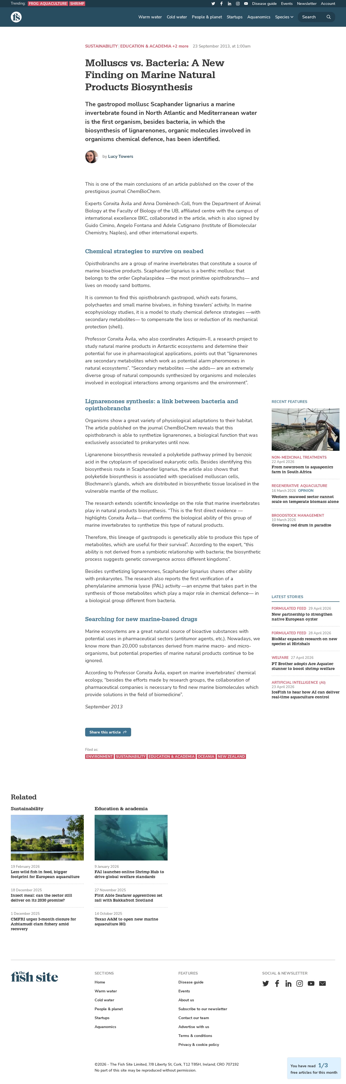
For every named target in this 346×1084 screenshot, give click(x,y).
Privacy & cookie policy (198, 1044)
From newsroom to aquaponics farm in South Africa (302, 470)
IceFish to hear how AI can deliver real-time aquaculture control (306, 695)
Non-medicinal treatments (299, 457)
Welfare (280, 657)
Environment (99, 756)
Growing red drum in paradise (301, 525)
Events (287, 3)
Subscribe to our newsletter (202, 1009)
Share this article (108, 732)
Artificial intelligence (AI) (299, 682)
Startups (234, 17)
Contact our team (193, 1017)
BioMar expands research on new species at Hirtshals (304, 641)
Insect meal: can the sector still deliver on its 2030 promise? (41, 898)
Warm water (150, 17)
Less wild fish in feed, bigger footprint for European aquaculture (45, 874)
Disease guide (264, 3)
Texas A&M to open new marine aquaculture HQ (126, 922)
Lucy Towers (120, 156)
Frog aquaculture (48, 3)
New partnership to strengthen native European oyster (302, 617)
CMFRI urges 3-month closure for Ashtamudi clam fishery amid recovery (43, 924)
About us (186, 1000)
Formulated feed (289, 608)
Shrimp (77, 3)
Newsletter (307, 3)
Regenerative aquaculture (299, 485)
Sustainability (101, 46)
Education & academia (145, 46)
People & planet (207, 17)
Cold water (177, 17)
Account (328, 3)
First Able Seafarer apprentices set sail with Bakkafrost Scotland (128, 898)
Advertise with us (193, 1026)
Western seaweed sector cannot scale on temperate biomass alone (305, 499)
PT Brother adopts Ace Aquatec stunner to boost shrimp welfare (303, 666)
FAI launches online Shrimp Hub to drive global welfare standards (129, 874)
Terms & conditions (195, 1035)
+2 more (180, 46)
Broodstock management (298, 515)
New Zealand (231, 756)
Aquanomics (258, 17)
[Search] (316, 17)
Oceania (206, 756)
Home (100, 982)
